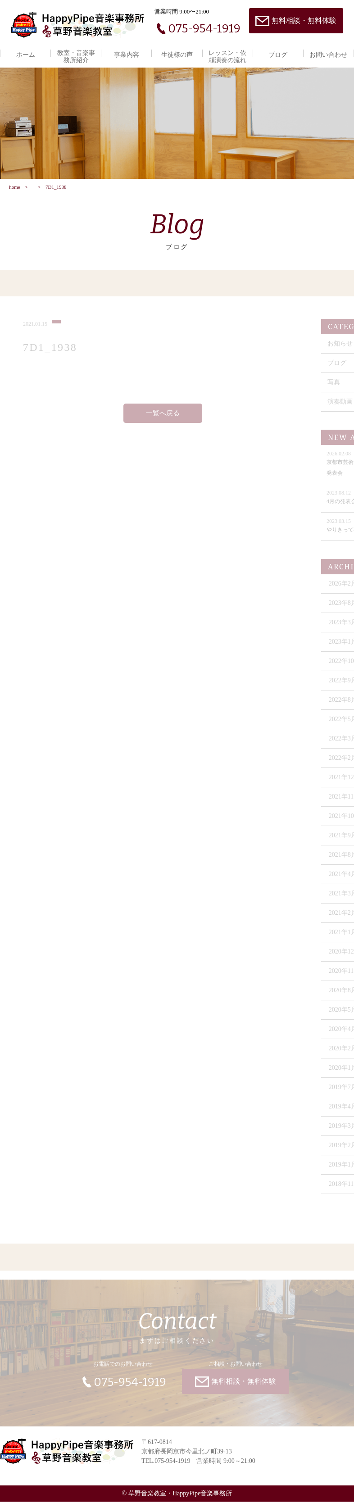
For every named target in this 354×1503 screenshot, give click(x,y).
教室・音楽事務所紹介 (76, 57)
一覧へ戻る (163, 417)
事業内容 (126, 54)
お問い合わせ (328, 54)
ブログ (277, 54)
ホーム (25, 54)
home (14, 188)
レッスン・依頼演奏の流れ (227, 57)
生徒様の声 (177, 54)
